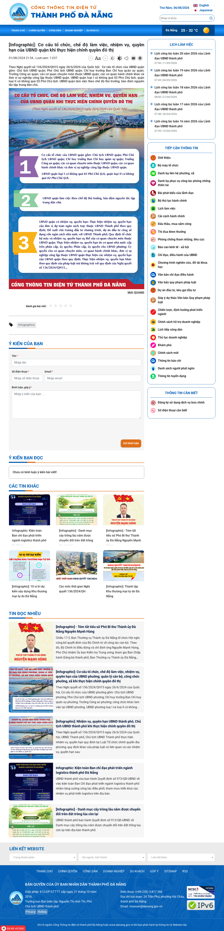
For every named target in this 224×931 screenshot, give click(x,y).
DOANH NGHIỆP (113, 871)
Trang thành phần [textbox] (23, 857)
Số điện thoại (20, 371)
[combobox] (43, 857)
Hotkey (42, 912)
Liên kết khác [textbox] (159, 857)
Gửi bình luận (131, 443)
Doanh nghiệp (74, 30)
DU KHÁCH (137, 871)
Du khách (92, 30)
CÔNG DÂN (90, 871)
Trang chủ (18, 30)
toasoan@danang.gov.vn (145, 906)
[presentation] (40, 429)
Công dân (55, 30)
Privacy (30, 912)
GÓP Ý (154, 871)
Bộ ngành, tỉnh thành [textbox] (94, 857)
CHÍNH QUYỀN (67, 871)
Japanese (203, 10)
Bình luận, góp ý (22, 387)
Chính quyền (37, 30)
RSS (185, 871)
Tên (15, 355)
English (201, 5)
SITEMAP (170, 871)
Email (49, 371)
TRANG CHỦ (44, 871)
